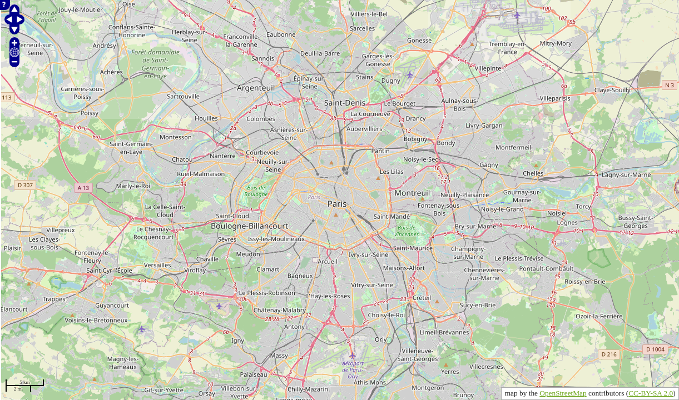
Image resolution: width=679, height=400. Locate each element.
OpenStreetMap (562, 393)
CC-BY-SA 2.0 (650, 393)
